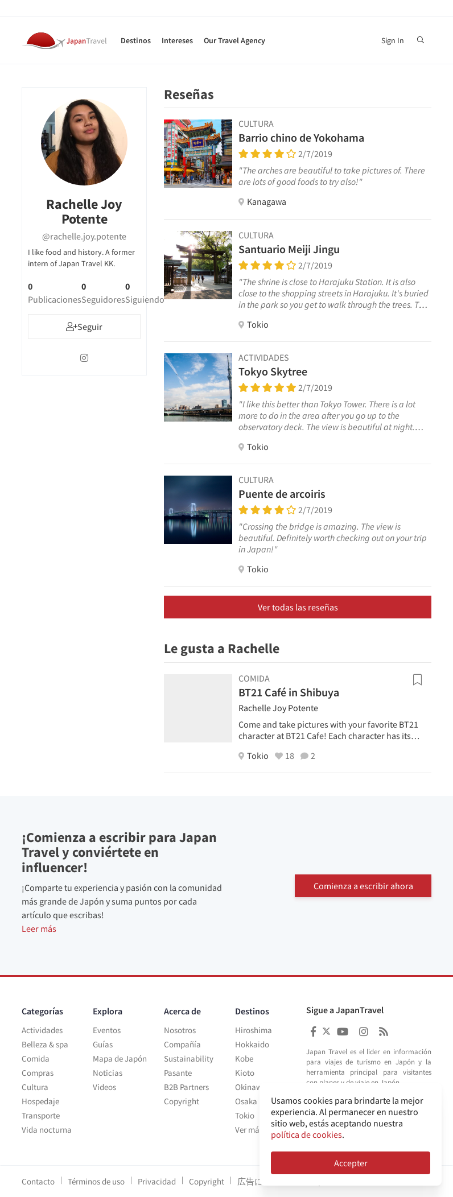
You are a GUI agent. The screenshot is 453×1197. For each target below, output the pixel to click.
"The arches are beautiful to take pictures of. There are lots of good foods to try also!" (331, 175)
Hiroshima (253, 1030)
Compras (37, 1072)
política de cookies (306, 1134)
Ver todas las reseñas (298, 607)
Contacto (38, 1181)
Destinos (136, 40)
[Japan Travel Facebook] (313, 1031)
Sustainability (188, 1058)
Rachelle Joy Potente (278, 708)
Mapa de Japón (120, 1058)
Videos (104, 1087)
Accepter (351, 1163)
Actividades (42, 1030)
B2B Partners (186, 1087)
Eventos (107, 1030)
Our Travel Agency (234, 40)
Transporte (41, 1115)
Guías (103, 1044)
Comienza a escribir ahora (363, 885)
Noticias (107, 1072)
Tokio (244, 1115)
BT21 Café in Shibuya (288, 692)
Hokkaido (252, 1044)
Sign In (392, 40)
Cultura (35, 1087)
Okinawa (251, 1087)
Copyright (181, 1101)
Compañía (182, 1044)
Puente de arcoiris (282, 493)
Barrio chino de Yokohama (301, 137)
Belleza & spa (45, 1044)
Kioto (244, 1072)
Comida (36, 1058)
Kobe (244, 1058)
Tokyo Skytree (272, 371)
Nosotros (180, 1030)
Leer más (39, 928)
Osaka (246, 1101)
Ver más (249, 1129)
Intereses (177, 40)
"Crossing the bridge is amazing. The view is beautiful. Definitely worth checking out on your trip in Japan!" (332, 538)
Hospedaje (40, 1101)
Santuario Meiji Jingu (289, 249)
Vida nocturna (47, 1129)
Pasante (178, 1072)
